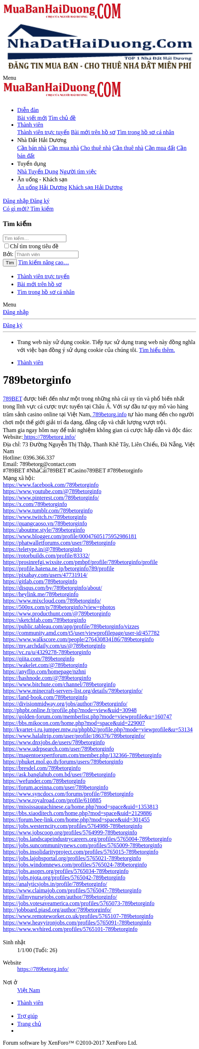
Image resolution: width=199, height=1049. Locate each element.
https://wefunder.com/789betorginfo (44, 781)
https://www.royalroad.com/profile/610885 (52, 800)
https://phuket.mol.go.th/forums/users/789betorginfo (63, 762)
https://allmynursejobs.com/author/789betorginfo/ (60, 897)
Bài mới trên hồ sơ (93, 132)
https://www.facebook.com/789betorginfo (51, 485)
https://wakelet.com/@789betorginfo (45, 665)
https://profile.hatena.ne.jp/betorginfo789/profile (58, 568)
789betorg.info (109, 414)
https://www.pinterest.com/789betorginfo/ (51, 498)
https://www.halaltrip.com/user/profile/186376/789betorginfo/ (74, 736)
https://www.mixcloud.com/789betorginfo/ (52, 601)
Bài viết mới (32, 118)
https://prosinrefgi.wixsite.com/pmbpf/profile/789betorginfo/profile (80, 562)
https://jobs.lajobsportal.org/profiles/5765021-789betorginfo (72, 858)
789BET (12, 399)
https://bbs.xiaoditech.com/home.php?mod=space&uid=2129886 (77, 813)
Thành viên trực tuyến (43, 132)
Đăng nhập (16, 312)
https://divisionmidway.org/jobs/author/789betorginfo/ (65, 704)
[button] (9, 78)
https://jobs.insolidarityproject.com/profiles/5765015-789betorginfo (80, 852)
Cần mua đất (160, 148)
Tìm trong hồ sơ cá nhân (145, 132)
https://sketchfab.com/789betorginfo (44, 620)
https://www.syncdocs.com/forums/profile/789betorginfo (68, 794)
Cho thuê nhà (95, 148)
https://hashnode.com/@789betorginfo (47, 678)
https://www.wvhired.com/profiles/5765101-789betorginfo (70, 929)
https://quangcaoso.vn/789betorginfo (45, 523)
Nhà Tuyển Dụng (37, 171)
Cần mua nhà (63, 148)
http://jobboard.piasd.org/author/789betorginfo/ (57, 910)
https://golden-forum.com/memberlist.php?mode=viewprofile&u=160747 (87, 717)
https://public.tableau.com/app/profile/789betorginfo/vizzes (71, 626)
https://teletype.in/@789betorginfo (42, 549)
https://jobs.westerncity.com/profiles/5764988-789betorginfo (72, 826)
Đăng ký (13, 325)
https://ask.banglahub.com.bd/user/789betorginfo (59, 774)
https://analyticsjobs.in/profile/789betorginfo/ (55, 884)
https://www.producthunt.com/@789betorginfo (56, 614)
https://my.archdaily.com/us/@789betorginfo (54, 646)
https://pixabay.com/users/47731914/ (45, 575)
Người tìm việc (78, 171)
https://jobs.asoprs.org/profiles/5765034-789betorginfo (66, 871)
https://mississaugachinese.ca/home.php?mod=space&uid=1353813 (80, 807)
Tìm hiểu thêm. (157, 350)
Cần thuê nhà (128, 148)
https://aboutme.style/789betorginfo (44, 530)
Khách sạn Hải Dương (95, 187)
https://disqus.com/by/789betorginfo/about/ (52, 588)
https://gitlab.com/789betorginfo (40, 581)
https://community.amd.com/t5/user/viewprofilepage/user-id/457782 (81, 633)
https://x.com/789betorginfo (35, 504)
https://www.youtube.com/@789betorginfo (52, 491)
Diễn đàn (28, 110)
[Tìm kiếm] (42, 209)
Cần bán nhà (32, 148)
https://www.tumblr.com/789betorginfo (48, 511)
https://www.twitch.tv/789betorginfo (44, 517)
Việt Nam (28, 990)
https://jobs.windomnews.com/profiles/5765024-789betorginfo (75, 865)
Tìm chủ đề (62, 118)
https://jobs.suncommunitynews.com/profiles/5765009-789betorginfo (82, 845)
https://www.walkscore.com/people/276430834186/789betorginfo (78, 639)
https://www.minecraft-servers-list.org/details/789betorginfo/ (72, 691)
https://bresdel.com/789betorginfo (42, 768)
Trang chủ (29, 1024)
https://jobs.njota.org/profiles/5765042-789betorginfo (64, 877)
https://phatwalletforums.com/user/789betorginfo (59, 543)
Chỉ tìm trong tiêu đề (31, 246)
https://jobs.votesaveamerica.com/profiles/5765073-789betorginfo (79, 903)
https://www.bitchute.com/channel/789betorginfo (59, 684)
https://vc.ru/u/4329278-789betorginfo (47, 652)
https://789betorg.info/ (49, 437)
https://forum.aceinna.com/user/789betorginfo (55, 787)
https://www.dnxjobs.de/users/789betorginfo (54, 742)
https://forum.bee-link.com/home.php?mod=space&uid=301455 (76, 820)
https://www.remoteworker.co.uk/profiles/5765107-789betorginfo (78, 916)
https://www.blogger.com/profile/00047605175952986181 (70, 536)
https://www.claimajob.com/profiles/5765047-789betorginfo (72, 890)
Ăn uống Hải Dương (42, 187)
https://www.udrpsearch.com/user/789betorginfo (58, 749)
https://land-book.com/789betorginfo (45, 697)
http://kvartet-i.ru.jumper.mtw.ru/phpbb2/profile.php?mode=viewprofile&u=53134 (98, 729)
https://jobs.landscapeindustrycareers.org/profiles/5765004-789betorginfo (87, 839)
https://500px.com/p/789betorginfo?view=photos (59, 607)
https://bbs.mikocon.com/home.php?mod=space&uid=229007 (74, 723)
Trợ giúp (27, 1016)
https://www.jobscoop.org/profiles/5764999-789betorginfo (70, 832)
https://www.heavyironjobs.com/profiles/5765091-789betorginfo (77, 923)
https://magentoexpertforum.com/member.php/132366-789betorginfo (82, 755)
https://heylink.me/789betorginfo (41, 594)
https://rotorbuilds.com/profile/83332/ (46, 556)
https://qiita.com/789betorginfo (38, 659)
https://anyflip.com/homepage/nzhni (44, 671)
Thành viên (30, 125)
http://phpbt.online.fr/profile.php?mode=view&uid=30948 (70, 710)
